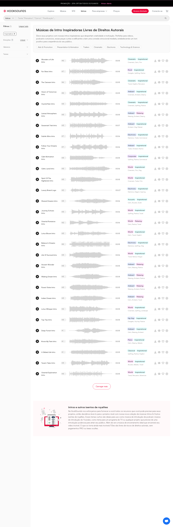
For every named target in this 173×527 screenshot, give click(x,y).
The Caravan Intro (48, 82)
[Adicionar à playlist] (167, 60)
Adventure (143, 375)
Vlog (135, 127)
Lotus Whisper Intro (49, 309)
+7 (63, 71)
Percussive (141, 84)
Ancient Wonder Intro (47, 266)
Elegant (137, 192)
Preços (116, 11)
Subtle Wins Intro (48, 136)
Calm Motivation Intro (47, 158)
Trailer (137, 138)
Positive (143, 73)
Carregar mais (102, 386)
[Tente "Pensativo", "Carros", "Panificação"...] (89, 18)
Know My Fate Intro (48, 341)
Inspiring (143, 192)
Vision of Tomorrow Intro (49, 93)
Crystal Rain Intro (48, 104)
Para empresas (100, 11)
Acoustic (131, 199)
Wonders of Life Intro (47, 60)
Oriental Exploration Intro (49, 374)
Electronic (111, 47)
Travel (130, 84)
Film (140, 62)
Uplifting (137, 73)
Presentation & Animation (68, 47)
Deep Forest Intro (48, 331)
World (130, 167)
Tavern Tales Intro (48, 363)
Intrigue (139, 257)
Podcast (140, 127)
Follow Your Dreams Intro (49, 147)
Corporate (132, 156)
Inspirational (142, 59)
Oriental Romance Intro (48, 222)
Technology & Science (130, 47)
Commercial (143, 138)
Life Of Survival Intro (49, 255)
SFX (73, 11)
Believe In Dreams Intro (48, 244)
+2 (64, 190)
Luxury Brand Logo (48, 190)
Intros (83, 11)
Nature (134, 257)
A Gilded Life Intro (48, 352)
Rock (130, 70)
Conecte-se (157, 11)
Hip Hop (131, 318)
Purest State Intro (48, 287)
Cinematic (98, 47)
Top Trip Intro (46, 320)
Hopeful (135, 84)
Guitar (140, 203)
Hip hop (137, 321)
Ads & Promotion (45, 47)
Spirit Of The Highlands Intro (47, 179)
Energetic (131, 73)
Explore (51, 11)
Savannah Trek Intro (49, 125)
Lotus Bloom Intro (48, 233)
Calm (136, 62)
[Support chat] (166, 521)
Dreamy (143, 95)
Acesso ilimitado (140, 11)
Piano (130, 340)
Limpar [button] (22, 40)
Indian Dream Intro (48, 298)
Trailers (86, 47)
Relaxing (140, 113)
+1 (63, 330)
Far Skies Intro (46, 71)
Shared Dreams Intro (49, 201)
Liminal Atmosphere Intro (49, 114)
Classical (131, 351)
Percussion (135, 375)
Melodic (140, 343)
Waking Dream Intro (49, 277)
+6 (64, 82)
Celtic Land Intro (47, 169)
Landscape (144, 311)
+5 (64, 61)
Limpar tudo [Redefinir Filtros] (23, 26)
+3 (64, 104)
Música (63, 11)
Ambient (131, 91)
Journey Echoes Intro (47, 212)
